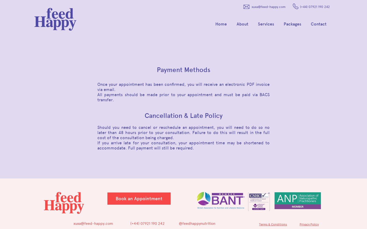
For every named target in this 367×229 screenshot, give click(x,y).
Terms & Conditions (273, 224)
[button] (243, 24)
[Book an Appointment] (139, 199)
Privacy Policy (309, 224)
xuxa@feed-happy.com (269, 7)
